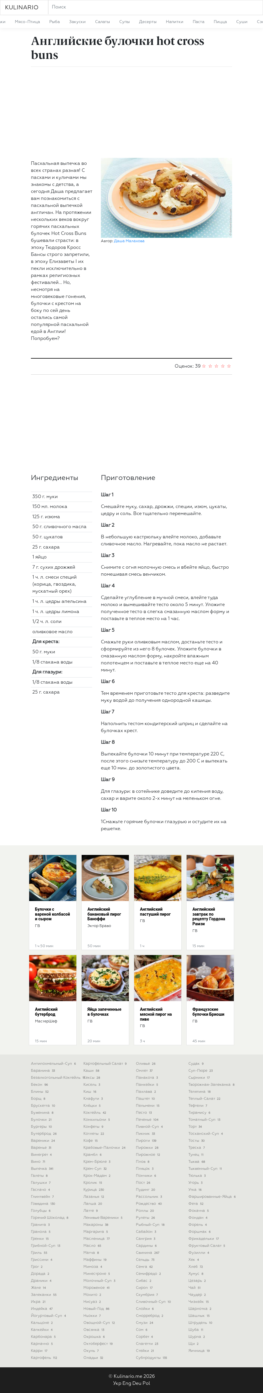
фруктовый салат (207, 1246)
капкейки (42, 1330)
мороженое (97, 1288)
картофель (44, 1358)
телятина (200, 1092)
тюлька (197, 1176)
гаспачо (41, 1190)
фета (196, 1204)
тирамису (199, 1113)
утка (195, 1190)
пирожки (147, 1148)
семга (145, 1267)
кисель (92, 1085)
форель (198, 1225)
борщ (38, 1099)
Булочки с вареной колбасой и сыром (52, 914)
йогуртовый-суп (49, 1316)
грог (37, 1267)
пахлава (146, 1092)
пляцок (145, 1169)
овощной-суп (99, 1323)
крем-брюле (97, 1162)
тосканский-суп (206, 1134)
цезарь (197, 1281)
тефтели (198, 1106)
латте (91, 1211)
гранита (41, 1225)
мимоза (93, 1267)
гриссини (42, 1260)
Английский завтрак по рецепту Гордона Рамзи (208, 916)
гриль (39, 1253)
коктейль (95, 1113)
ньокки (92, 1316)
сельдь (145, 1260)
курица (94, 1190)
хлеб (196, 1267)
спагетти (147, 1344)
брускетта (43, 1106)
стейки (145, 1351)
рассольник (149, 1197)
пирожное (148, 1155)
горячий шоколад (50, 1218)
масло (92, 1246)
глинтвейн (43, 1197)
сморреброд (150, 1316)
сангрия (146, 1239)
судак (196, 1064)
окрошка (94, 1337)
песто (144, 1113)
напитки (174, 22)
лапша (93, 1204)
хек (194, 1260)
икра (39, 1302)
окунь (91, 1351)
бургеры (42, 1127)
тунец (196, 1155)
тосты (197, 1141)
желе (39, 1288)
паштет (146, 1099)
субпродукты (152, 1358)
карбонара (44, 1337)
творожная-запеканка (212, 1085)
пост (143, 1183)
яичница (199, 1351)
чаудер (197, 1295)
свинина (148, 1253)
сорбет (145, 1337)
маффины (95, 1260)
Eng (126, 1383)
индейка (42, 1309)
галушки (41, 1183)
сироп (145, 1288)
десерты (148, 22)
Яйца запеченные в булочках (104, 1012)
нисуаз (92, 1302)
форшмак (200, 1232)
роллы (145, 1211)
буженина (43, 1113)
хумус (196, 1274)
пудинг (146, 1190)
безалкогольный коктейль (58, 1078)
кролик (93, 1183)
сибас (144, 1281)
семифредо (149, 1274)
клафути (93, 1099)
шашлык (199, 1316)
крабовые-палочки (105, 1148)
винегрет (42, 1155)
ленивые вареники (103, 1218)
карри (39, 1351)
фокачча (199, 1211)
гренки (40, 1239)
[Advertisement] (131, 112)
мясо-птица (27, 22)
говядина (43, 1204)
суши (242, 22)
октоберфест (98, 1344)
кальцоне (42, 1323)
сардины (147, 1246)
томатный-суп (204, 1120)
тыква (197, 1162)
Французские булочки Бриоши (208, 1012)
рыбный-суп (151, 1225)
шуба (196, 1330)
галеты (40, 1176)
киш (90, 1092)
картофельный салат (105, 1064)
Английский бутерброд (46, 1012)
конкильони (97, 1120)
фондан (198, 1218)
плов (143, 1162)
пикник (146, 1134)
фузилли (199, 1253)
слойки (145, 1309)
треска (197, 1148)
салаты (102, 22)
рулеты (146, 1218)
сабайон (146, 1232)
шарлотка (200, 1309)
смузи (145, 1323)
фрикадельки (204, 1239)
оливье (146, 1064)
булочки (42, 1120)
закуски (77, 22)
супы (124, 22)
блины (40, 1092)
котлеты (94, 1134)
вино (38, 1162)
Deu (136, 1383)
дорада (40, 1274)
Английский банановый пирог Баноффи (104, 914)
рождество (149, 1204)
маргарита (96, 1232)
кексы (92, 1078)
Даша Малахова (129, 241)
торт (195, 1127)
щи (194, 1344)
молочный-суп (99, 1281)
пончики (146, 1176)
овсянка (94, 1330)
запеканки (44, 1295)
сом (142, 1330)
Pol (146, 1383)
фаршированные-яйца (212, 1197)
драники (41, 1281)
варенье (41, 1148)
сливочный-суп (154, 1302)
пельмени (148, 1106)
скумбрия (147, 1295)
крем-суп (95, 1169)
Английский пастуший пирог (155, 912)
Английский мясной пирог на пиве (156, 1014)
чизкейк (199, 1302)
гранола (41, 1232)
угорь (196, 1183)
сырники (199, 1078)
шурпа (197, 1337)
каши (91, 1071)
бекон (40, 1085)
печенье (147, 1120)
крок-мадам (97, 1176)
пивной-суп (150, 1127)
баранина (43, 1071)
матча (91, 1253)
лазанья (94, 1197)
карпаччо (42, 1344)
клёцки (92, 1106)
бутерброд (44, 1134)
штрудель (200, 1323)
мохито (92, 1295)
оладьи (93, 1358)
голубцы (41, 1211)
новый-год (97, 1309)
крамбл (93, 1155)
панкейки (147, 1085)
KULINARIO (21, 8)
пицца (220, 22)
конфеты (93, 1127)
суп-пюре (201, 1071)
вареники (43, 1141)
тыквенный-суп (205, 1169)
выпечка (43, 1169)
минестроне (97, 1274)
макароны (96, 1225)
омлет (145, 1071)
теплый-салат (205, 1099)
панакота (147, 1078)
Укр (117, 1383)
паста (198, 22)
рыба (54, 22)
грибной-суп (46, 1246)
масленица (97, 1239)
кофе (91, 1141)
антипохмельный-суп (54, 1064)
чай (195, 1288)
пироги (146, 1141)
